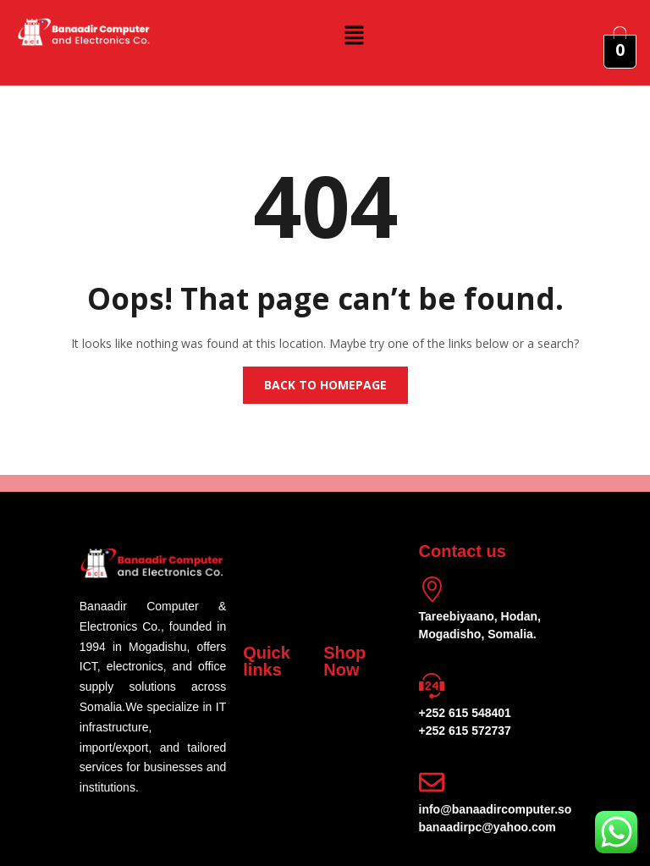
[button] (354, 34)
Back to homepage (325, 385)
